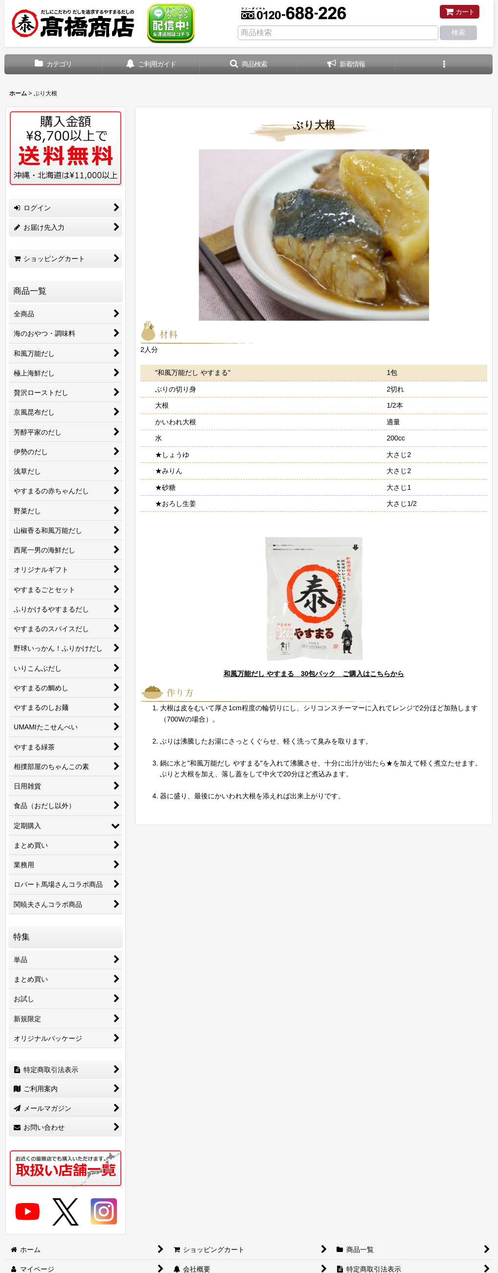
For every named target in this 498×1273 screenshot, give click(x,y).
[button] (248, 64)
